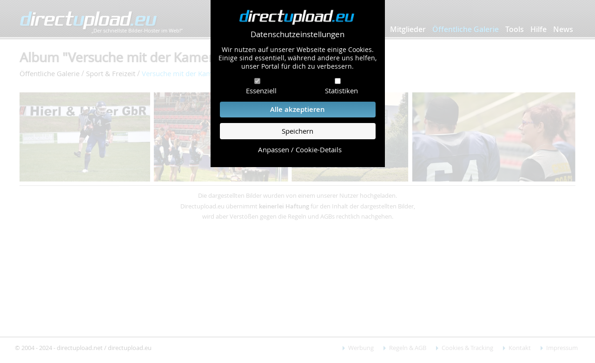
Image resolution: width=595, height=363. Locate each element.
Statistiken (341, 90)
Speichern (297, 131)
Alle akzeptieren (297, 109)
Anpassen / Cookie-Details (300, 149)
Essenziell (261, 90)
